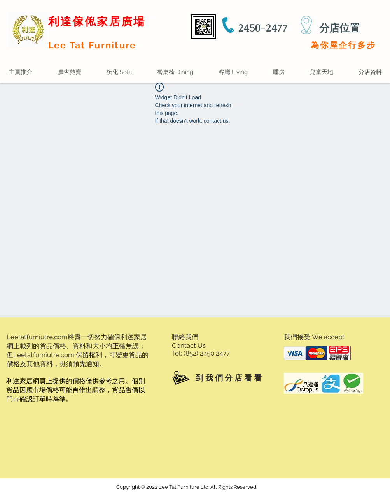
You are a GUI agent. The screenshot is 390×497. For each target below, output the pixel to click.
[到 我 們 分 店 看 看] (218, 377)
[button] (233, 72)
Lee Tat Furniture (92, 45)
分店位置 (339, 28)
